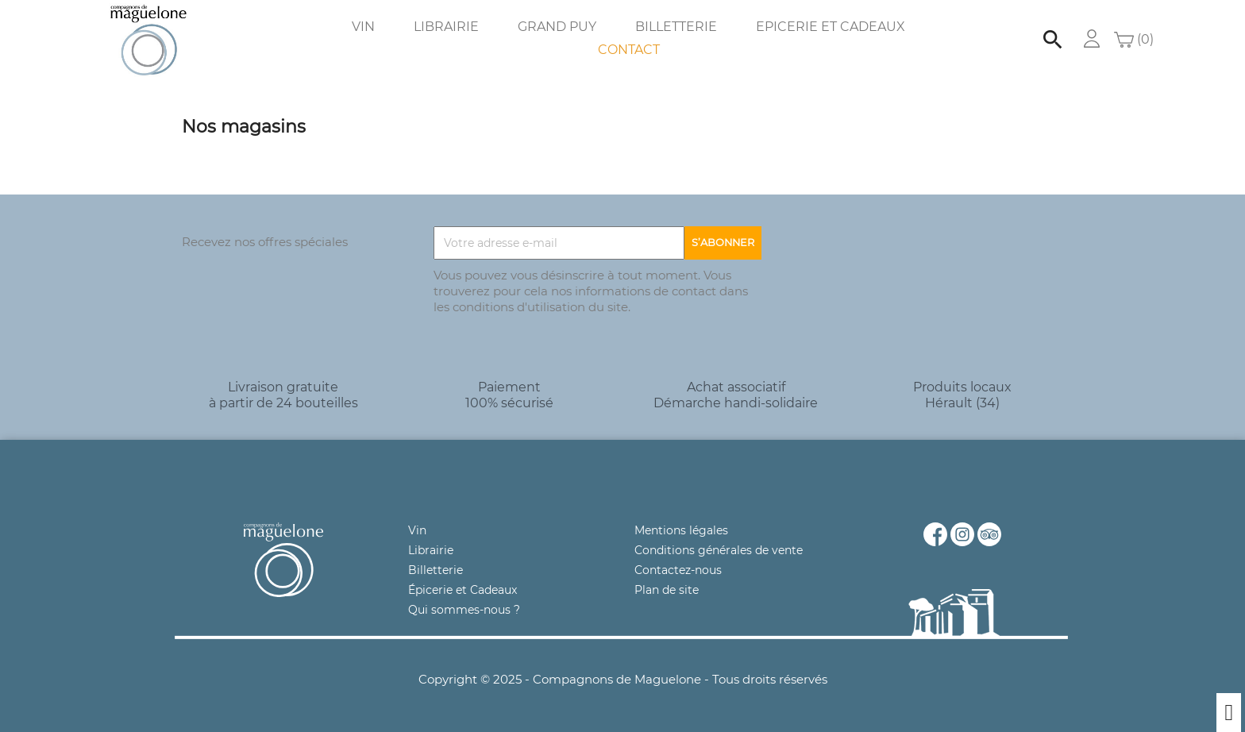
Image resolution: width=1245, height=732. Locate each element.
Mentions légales (681, 530)
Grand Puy (557, 26)
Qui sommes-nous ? (464, 610)
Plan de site (666, 590)
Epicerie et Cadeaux (830, 26)
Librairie (446, 26)
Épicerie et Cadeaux (462, 590)
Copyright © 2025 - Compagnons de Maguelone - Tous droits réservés (622, 679)
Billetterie (676, 26)
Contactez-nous (678, 570)
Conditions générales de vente (718, 550)
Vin (363, 26)
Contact (629, 49)
